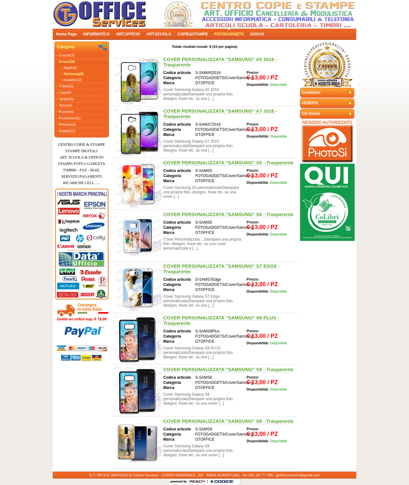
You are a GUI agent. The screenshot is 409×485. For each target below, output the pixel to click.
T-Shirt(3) (66, 86)
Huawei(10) (72, 80)
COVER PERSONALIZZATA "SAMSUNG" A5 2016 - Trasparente (220, 61)
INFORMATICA (96, 34)
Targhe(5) (66, 99)
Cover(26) (67, 61)
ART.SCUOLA (158, 34)
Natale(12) (67, 131)
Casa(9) (65, 92)
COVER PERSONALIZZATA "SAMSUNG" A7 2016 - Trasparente (220, 113)
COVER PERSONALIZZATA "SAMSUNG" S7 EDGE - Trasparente (221, 268)
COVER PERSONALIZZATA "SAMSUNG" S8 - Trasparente (228, 369)
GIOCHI (257, 34)
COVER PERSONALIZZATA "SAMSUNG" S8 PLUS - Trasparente (221, 320)
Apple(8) (70, 68)
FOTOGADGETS (229, 34)
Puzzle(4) (66, 112)
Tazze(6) (65, 105)
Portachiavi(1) (70, 118)
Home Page (66, 34)
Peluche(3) (67, 124)
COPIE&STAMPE (192, 34)
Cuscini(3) (67, 55)
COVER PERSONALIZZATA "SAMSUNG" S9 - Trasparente (228, 421)
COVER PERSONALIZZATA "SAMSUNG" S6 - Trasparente (228, 214)
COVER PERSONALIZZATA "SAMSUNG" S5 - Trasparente (228, 162)
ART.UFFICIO (128, 34)
